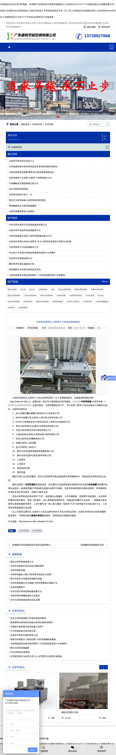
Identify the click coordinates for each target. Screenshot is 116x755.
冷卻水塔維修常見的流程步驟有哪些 (27, 566)
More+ (105, 281)
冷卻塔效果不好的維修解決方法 (24, 247)
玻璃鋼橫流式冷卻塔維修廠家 (22, 206)
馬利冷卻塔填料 (46, 295)
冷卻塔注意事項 (73, 302)
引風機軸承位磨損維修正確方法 (24, 183)
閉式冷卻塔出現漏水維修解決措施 (26, 578)
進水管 (32, 289)
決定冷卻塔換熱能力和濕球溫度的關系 (28, 618)
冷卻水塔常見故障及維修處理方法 (25, 230)
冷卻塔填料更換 (75, 295)
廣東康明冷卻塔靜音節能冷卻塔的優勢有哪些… (32, 622)
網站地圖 (91, 27)
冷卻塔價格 (37, 531)
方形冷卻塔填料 (30, 295)
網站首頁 (25, 124)
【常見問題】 (32, 328)
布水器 (23, 289)
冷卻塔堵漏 (61, 295)
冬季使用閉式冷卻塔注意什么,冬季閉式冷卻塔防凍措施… (37, 656)
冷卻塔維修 (42, 289)
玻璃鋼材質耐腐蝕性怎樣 (92, 545)
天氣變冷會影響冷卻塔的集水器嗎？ (27, 626)
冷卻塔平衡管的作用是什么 (21, 161)
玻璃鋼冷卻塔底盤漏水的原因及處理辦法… (32, 545)
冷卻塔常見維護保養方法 (20, 258)
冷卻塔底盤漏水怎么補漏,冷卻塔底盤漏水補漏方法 (33, 583)
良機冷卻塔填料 (97, 289)
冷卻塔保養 (97, 401)
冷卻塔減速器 (57, 302)
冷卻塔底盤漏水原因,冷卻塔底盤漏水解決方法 (30, 236)
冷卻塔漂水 (87, 302)
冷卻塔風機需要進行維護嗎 (21, 211)
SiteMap (75, 733)
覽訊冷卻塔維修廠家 (19, 648)
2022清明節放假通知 (18, 189)
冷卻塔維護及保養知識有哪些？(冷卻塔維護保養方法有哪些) (37, 275)
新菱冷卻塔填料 (80, 289)
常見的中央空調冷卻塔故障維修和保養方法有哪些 (32, 252)
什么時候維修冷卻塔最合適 (23, 631)
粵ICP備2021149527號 (86, 730)
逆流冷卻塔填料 (64, 289)
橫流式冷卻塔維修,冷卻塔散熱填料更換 (27, 200)
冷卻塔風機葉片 (17, 587)
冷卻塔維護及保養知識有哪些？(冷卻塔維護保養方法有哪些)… (39, 643)
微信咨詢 (72, 748)
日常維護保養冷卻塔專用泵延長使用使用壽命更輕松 (33, 166)
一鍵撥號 (43, 748)
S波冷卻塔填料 (14, 302)
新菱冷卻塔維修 (42, 302)
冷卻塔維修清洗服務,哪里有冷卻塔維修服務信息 (31, 172)
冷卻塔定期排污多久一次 (20, 194)
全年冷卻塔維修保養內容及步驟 (25, 600)
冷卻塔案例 (22, 308)
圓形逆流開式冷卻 (69, 712)
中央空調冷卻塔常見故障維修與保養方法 (28, 224)
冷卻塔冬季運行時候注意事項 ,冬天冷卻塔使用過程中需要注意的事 (40, 241)
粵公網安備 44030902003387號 (53, 733)
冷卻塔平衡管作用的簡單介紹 (24, 635)
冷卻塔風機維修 (102, 302)
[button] (53, 116)
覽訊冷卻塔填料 (14, 295)
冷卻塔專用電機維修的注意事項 (25, 595)
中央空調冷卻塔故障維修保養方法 (26, 591)
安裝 (53, 289)
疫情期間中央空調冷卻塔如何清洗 (25, 269)
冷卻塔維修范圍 (17, 570)
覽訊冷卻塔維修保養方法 (22, 561)
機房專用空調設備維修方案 (21, 264)
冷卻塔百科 (37, 124)
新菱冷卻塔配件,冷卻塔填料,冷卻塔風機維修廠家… (34, 639)
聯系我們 (106, 27)
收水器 (100, 295)
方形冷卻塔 (89, 295)
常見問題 (49, 124)
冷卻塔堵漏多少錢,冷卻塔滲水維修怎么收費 (30, 574)
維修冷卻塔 (32, 37)
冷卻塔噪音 (27, 302)
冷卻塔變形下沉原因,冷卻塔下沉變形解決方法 (30, 178)
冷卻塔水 (11, 308)
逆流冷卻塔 (12, 289)
